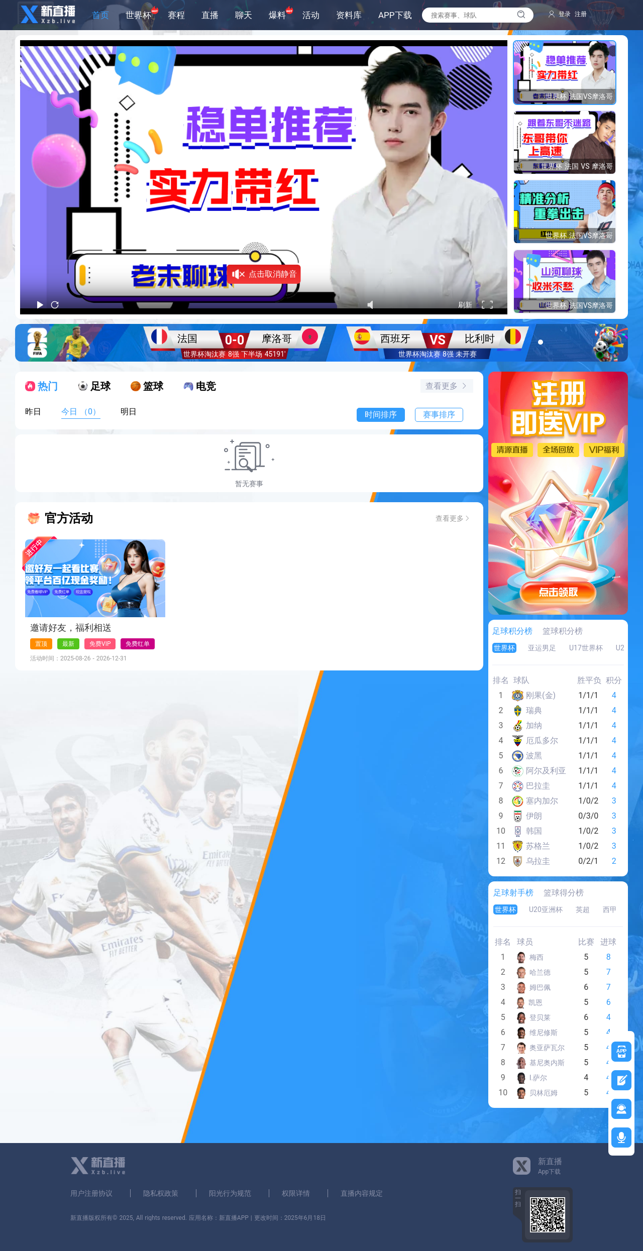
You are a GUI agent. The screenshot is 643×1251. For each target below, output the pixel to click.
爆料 (277, 15)
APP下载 (395, 15)
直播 (210, 15)
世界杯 (138, 15)
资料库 (349, 15)
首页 (100, 15)
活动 (310, 15)
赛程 (176, 15)
